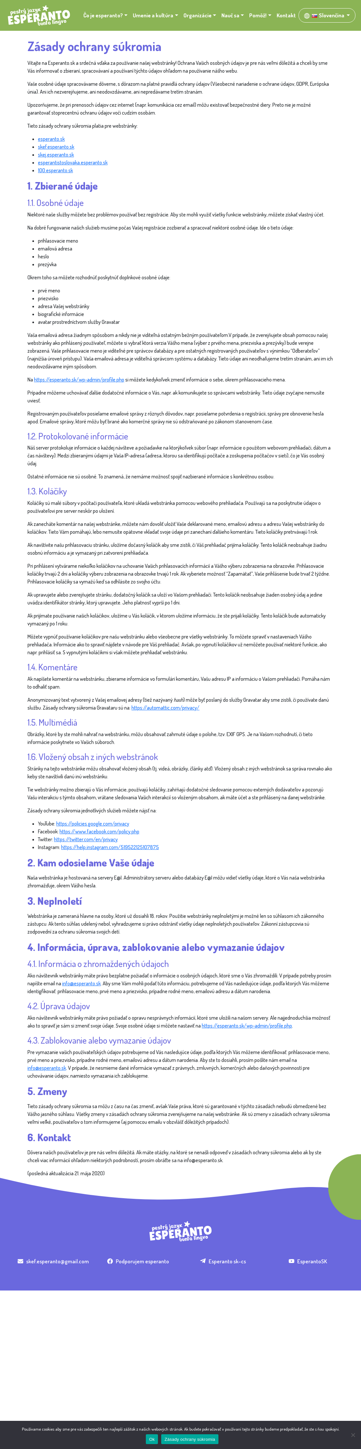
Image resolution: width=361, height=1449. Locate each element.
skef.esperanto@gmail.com (53, 1261)
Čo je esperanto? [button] (103, 15)
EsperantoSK (308, 1261)
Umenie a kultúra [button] (153, 15)
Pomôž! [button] (257, 15)
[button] (327, 15)
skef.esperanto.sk (56, 146)
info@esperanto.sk (81, 983)
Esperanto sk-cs (223, 1261)
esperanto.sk (51, 139)
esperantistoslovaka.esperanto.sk (73, 162)
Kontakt (286, 15)
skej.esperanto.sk (56, 154)
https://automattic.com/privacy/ (165, 707)
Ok (152, 1439)
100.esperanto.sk (55, 170)
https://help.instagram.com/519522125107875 (110, 847)
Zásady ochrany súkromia (189, 1439)
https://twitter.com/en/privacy (86, 839)
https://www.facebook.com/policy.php (99, 831)
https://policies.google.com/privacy (92, 823)
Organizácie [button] (197, 15)
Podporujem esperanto (138, 1261)
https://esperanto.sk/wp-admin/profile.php (79, 379)
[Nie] (353, 1435)
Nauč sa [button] (230, 15)
